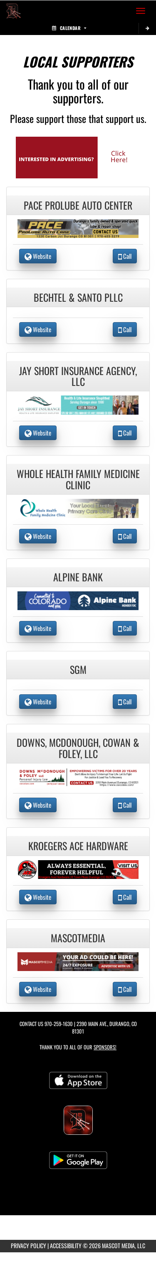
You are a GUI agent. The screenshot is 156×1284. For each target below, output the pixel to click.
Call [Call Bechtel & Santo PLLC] (124, 329)
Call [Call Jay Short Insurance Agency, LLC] (124, 432)
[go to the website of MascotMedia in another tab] (78, 960)
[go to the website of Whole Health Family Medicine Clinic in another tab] (78, 507)
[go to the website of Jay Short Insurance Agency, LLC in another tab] (78, 404)
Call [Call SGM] (124, 701)
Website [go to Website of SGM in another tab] (38, 701)
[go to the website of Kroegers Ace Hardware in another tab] (78, 868)
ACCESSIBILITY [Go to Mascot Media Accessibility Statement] (66, 1245)
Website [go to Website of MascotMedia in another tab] (38, 989)
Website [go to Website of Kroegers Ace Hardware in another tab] (38, 896)
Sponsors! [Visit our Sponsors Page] (105, 1047)
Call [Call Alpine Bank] (124, 628)
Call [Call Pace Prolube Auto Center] (124, 255)
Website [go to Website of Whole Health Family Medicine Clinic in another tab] (38, 536)
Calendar (69, 28)
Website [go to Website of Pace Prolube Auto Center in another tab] (38, 255)
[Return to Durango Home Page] (12, 10)
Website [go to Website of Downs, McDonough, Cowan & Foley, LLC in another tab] (38, 804)
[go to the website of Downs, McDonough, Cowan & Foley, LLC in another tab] (78, 776)
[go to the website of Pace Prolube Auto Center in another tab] (78, 227)
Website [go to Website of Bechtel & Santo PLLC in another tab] (38, 329)
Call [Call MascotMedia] (124, 989)
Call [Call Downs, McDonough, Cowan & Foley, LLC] (124, 804)
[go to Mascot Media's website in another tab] (78, 156)
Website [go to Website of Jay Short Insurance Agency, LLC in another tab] (38, 432)
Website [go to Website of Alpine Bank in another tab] (38, 628)
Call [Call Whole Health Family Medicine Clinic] (124, 536)
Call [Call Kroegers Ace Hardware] (124, 896)
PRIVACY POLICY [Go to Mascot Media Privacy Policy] (28, 1245)
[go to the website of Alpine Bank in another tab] (78, 599)
